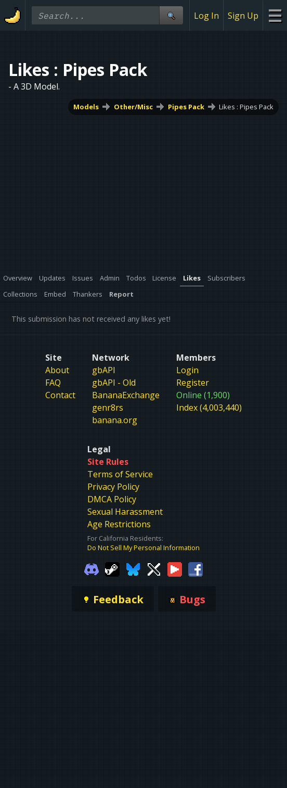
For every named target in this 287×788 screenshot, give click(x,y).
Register (192, 382)
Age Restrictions (119, 524)
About (57, 370)
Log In (206, 15)
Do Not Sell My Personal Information (143, 547)
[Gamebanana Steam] (112, 569)
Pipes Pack (186, 106)
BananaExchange (126, 395)
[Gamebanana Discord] (91, 569)
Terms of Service (120, 474)
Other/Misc (133, 106)
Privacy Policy (113, 486)
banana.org (114, 420)
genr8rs (107, 407)
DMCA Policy (111, 499)
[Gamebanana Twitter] (154, 569)
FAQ (53, 382)
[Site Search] (171, 15)
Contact (60, 395)
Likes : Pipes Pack (246, 106)
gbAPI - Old (114, 382)
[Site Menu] (275, 15)
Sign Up (243, 15)
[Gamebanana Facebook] (195, 569)
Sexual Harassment (125, 511)
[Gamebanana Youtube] (174, 569)
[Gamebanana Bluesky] (133, 569)
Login (187, 370)
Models (86, 106)
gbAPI (103, 370)
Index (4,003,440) (209, 407)
